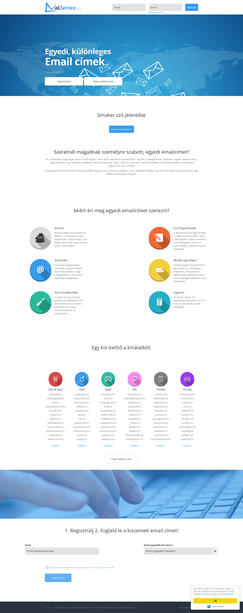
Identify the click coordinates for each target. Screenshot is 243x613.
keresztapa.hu (82, 531)
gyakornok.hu (82, 556)
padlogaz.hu (82, 527)
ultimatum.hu (160, 560)
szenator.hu (160, 544)
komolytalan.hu (82, 560)
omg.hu (108, 540)
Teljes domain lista (103, 81)
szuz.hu (187, 540)
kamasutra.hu (187, 527)
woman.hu (134, 560)
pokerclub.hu (108, 548)
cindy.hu (134, 556)
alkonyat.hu (55, 527)
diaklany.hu (134, 540)
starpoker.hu (108, 527)
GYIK (136, 607)
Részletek (228, 594)
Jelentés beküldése (121, 129)
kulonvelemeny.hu (56, 540)
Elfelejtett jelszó (156, 12)
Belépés (191, 7)
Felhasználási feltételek (105, 607)
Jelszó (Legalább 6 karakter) (185, 545)
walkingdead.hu (55, 531)
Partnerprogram (125, 607)
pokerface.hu (108, 560)
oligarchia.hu (161, 540)
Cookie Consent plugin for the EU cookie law (215, 606)
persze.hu (161, 548)
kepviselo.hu (161, 536)
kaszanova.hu (82, 536)
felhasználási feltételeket (103, 567)
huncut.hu (187, 531)
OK (215, 601)
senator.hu (161, 527)
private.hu (187, 556)
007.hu (55, 536)
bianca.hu (134, 548)
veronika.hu (134, 552)
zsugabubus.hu (108, 556)
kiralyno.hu (135, 536)
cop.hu (82, 552)
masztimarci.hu (187, 560)
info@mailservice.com (188, 607)
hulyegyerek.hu (108, 536)
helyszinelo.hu (55, 560)
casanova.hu (82, 544)
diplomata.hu (161, 531)
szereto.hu (187, 536)
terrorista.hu (161, 556)
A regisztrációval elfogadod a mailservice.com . (82, 567)
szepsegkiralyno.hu (134, 531)
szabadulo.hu (108, 552)
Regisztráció (64, 81)
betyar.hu (82, 540)
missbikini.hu (134, 527)
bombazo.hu (135, 544)
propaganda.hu (160, 552)
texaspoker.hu (108, 544)
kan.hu (82, 548)
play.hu (108, 531)
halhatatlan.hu (55, 556)
